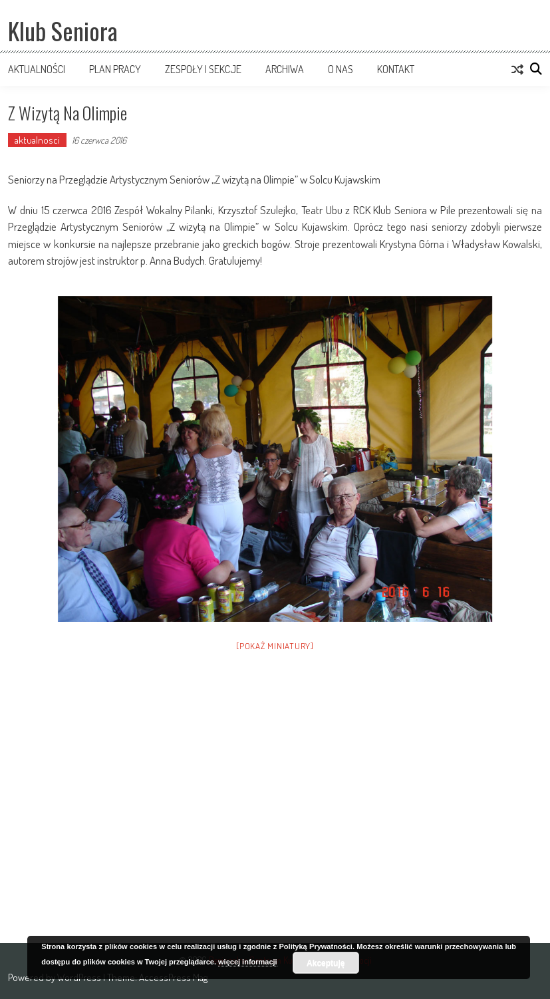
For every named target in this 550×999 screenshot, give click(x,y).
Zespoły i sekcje (203, 69)
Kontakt (395, 69)
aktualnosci (37, 140)
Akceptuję (325, 963)
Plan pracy (115, 69)
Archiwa (284, 69)
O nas (340, 69)
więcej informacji (247, 962)
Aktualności (36, 69)
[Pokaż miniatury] (275, 646)
